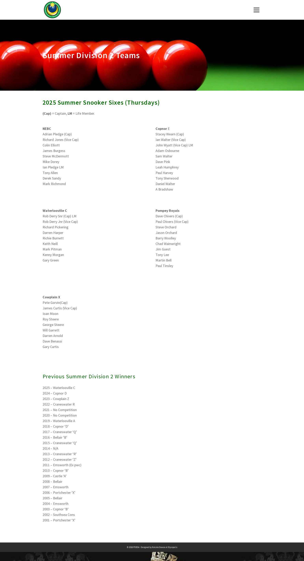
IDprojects (172, 547)
